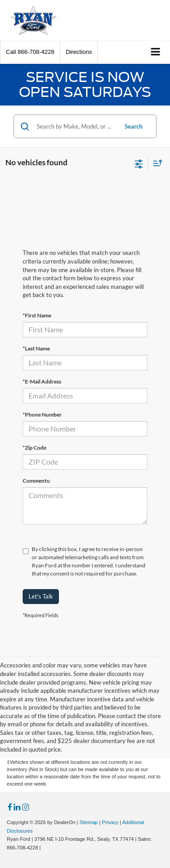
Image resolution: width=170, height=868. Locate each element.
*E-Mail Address (42, 381)
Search (133, 126)
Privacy (110, 822)
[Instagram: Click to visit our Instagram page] (25, 807)
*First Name (37, 315)
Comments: (36, 480)
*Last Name (36, 348)
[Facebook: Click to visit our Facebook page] (10, 807)
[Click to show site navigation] (155, 52)
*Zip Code (34, 447)
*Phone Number (42, 414)
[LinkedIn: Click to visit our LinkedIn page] (17, 807)
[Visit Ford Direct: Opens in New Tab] (45, 847)
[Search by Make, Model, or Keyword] (76, 126)
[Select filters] (139, 163)
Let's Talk (41, 596)
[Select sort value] (155, 163)
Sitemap (88, 822)
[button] (30, 51)
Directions (79, 51)
